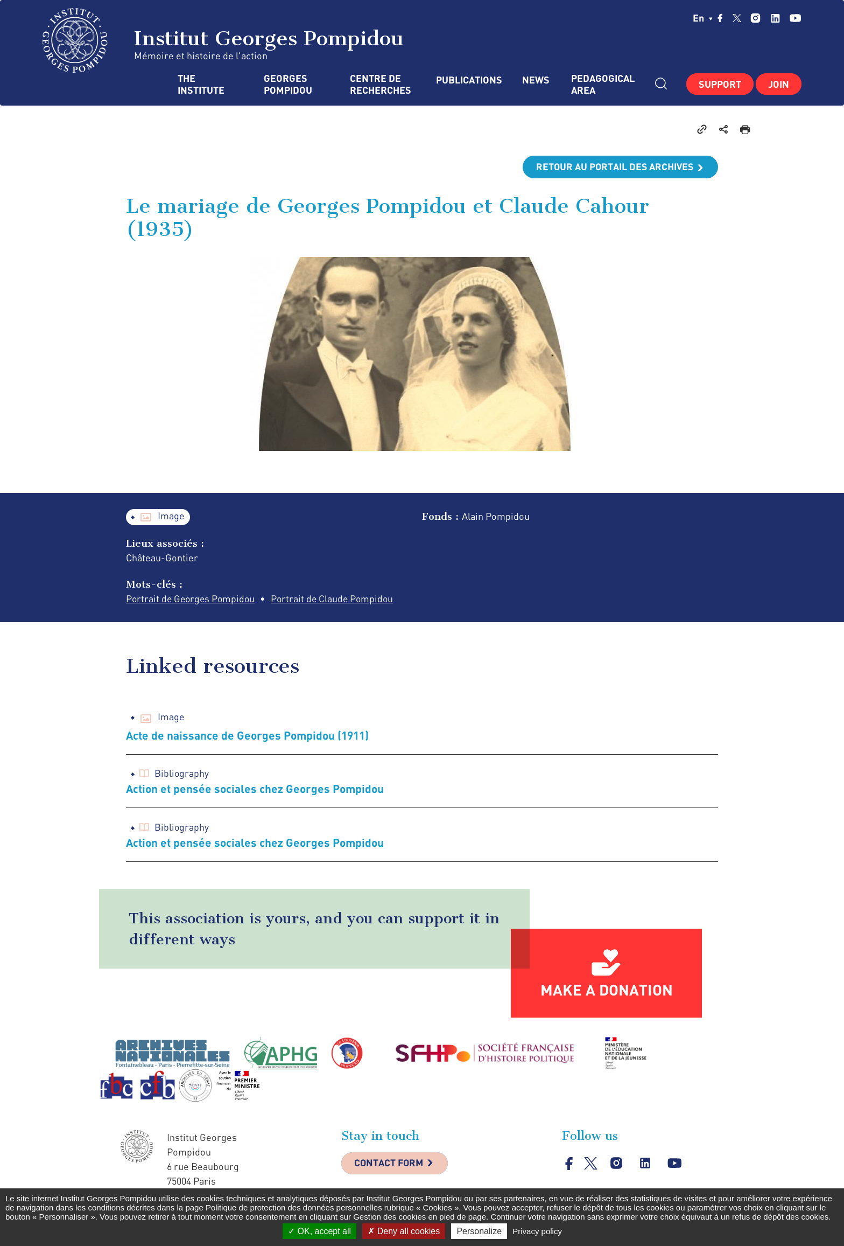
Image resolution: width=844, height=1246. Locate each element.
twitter (737, 18)
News (536, 80)
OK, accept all (319, 1231)
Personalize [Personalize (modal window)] (479, 1231)
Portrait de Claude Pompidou (337, 599)
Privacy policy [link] (537, 1231)
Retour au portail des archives (613, 167)
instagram (755, 18)
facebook (720, 18)
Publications (468, 80)
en (703, 18)
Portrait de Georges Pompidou (192, 599)
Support (720, 84)
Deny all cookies (404, 1231)
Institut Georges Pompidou (223, 40)
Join (778, 84)
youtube (795, 18)
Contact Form (390, 1164)
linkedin (775, 18)
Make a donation (606, 990)
